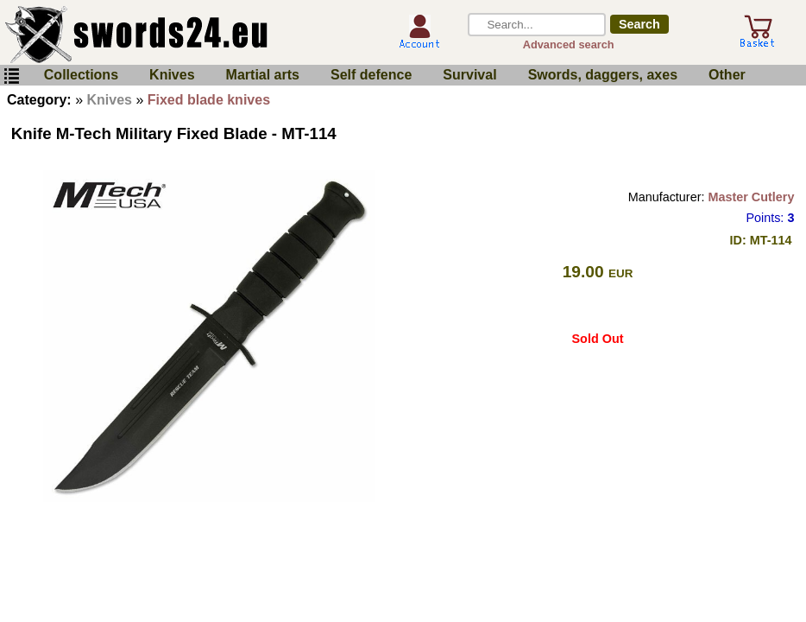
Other (727, 74)
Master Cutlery (751, 197)
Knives (171, 74)
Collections (81, 74)
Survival (469, 74)
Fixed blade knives (209, 99)
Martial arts (262, 74)
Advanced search (568, 44)
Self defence (371, 74)
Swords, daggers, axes (602, 74)
